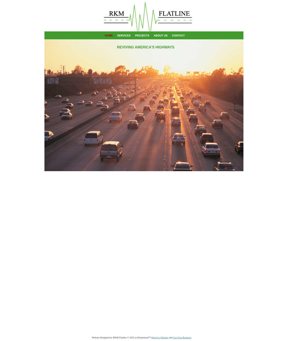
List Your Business (182, 337)
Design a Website (159, 337)
